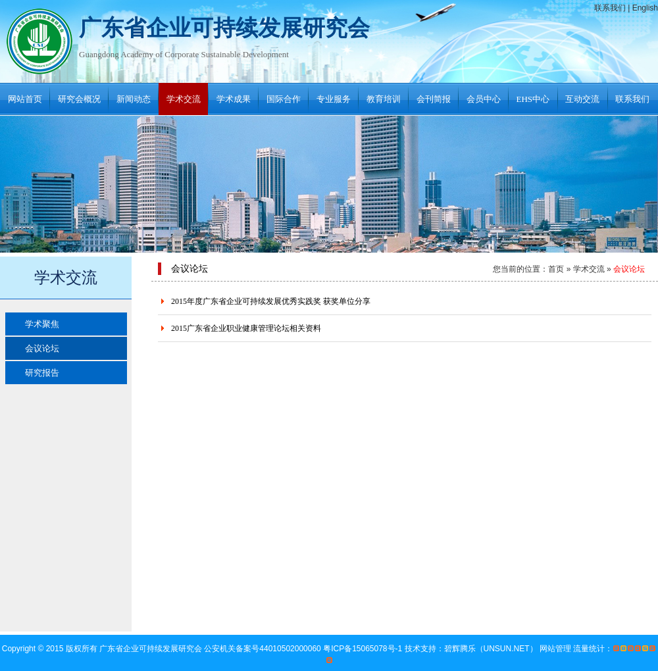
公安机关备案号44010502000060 (263, 648)
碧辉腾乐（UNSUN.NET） (491, 648)
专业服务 (333, 99)
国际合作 (283, 99)
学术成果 (233, 99)
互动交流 (582, 99)
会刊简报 (434, 99)
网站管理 (555, 648)
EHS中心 (533, 99)
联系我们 (610, 7)
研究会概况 (79, 99)
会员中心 (484, 99)
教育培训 (384, 99)
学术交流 (183, 99)
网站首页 (25, 99)
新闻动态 (133, 99)
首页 (556, 269)
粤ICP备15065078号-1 (363, 648)
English (645, 7)
